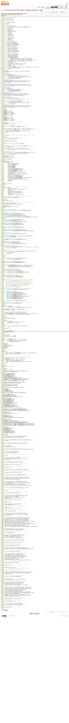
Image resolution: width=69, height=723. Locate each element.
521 (2, 547)
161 (2, 181)
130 (2, 150)
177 (2, 198)
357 (2, 380)
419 (2, 444)
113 (2, 133)
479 (2, 505)
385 (2, 410)
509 (2, 535)
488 (2, 514)
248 (2, 270)
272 (2, 294)
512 (2, 538)
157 (2, 177)
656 (2, 682)
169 (2, 189)
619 (2, 645)
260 (2, 282)
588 (2, 614)
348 (2, 371)
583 (2, 609)
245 (2, 267)
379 (2, 403)
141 (2, 161)
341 (2, 364)
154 (2, 174)
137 (2, 157)
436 (2, 461)
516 (2, 542)
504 (2, 530)
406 (2, 431)
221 (2, 243)
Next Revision (58, 8)
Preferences (66, 5)
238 (2, 260)
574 (2, 600)
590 (2, 616)
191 (2, 213)
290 (2, 312)
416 (2, 441)
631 (2, 657)
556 (2, 582)
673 (2, 700)
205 (2, 227)
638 (2, 664)
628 (2, 654)
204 (2, 226)
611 (2, 637)
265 (2, 287)
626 (2, 652)
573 (2, 599)
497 (2, 523)
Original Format (36, 719)
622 (2, 648)
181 (2, 202)
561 (2, 587)
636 (2, 662)
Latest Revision (52, 8)
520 (2, 546)
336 (2, 359)
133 (2, 153)
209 (2, 231)
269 (2, 291)
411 (2, 436)
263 (2, 285)
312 (2, 335)
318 (2, 341)
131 (2, 151)
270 (2, 292)
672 (2, 699)
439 (2, 464)
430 (2, 455)
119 (2, 139)
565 (2, 591)
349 (2, 372)
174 (2, 195)
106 (2, 126)
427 (2, 452)
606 (2, 632)
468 (2, 494)
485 (2, 511)
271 (2, 293)
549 (2, 575)
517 (2, 543)
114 (2, 134)
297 (14, 13)
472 (2, 498)
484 (2, 510)
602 (2, 628)
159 (2, 179)
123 (2, 143)
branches (7, 10)
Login (54, 5)
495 (2, 521)
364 (2, 387)
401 (2, 426)
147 (2, 167)
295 (2, 317)
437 (2, 462)
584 (2, 610)
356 (2, 379)
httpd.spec (35, 10)
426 (2, 451)
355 (2, 378)
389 (2, 414)
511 (2, 537)
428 (2, 453)
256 (2, 278)
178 (2, 199)
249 (2, 271)
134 (2, 154)
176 (2, 197)
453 (2, 479)
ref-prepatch (28, 10)
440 (2, 465)
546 (2, 572)
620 (2, 646)
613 (2, 639)
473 (2, 499)
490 (2, 516)
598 (2, 624)
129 (2, 149)
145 (2, 165)
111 (2, 131)
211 (2, 233)
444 (2, 469)
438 (2, 463)
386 (2, 411)
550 (2, 576)
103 (2, 123)
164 (2, 184)
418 (2, 443)
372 (2, 396)
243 (2, 265)
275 (2, 297)
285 (2, 307)
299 (2, 321)
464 (2, 490)
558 (2, 584)
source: (3, 10)
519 (2, 545)
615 (2, 641)
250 (2, 272)
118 (2, 138)
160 (2, 180)
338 (2, 361)
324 (2, 347)
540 (2, 566)
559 (2, 585)
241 (2, 263)
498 (2, 524)
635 (2, 661)
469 (2, 495)
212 (2, 234)
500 (2, 526)
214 (2, 236)
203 (2, 225)
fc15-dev (13, 10)
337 (2, 360)
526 (2, 552)
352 (2, 375)
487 (2, 513)
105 (2, 125)
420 (2, 445)
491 (2, 517)
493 (2, 519)
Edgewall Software (12, 721)
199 (2, 221)
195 (2, 217)
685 (2, 712)
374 (2, 398)
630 (2, 656)
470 (2, 496)
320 (2, 343)
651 (2, 677)
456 (2, 482)
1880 (41, 10)
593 (2, 619)
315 (2, 338)
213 (2, 235)
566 (2, 592)
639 (2, 665)
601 (2, 627)
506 (2, 532)
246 (2, 268)
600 (2, 626)
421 (2, 446)
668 (2, 695)
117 (2, 137)
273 (2, 295)
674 (2, 701)
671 (2, 698)
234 (2, 256)
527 (2, 553)
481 (2, 507)
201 (2, 223)
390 (2, 415)
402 (2, 427)
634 (2, 660)
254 (2, 276)
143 (2, 163)
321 (2, 344)
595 (2, 621)
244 (2, 266)
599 (2, 625)
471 (2, 497)
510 (2, 536)
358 (2, 381)
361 (2, 384)
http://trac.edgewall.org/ (65, 721)
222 (2, 244)
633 (2, 659)
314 (2, 337)
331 (2, 354)
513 (2, 539)
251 (2, 273)
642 (2, 668)
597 (2, 623)
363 (2, 386)
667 (2, 694)
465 (2, 491)
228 (2, 250)
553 (2, 579)
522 (2, 548)
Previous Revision (46, 8)
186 (2, 207)
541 (2, 567)
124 (2, 144)
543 (2, 569)
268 (2, 290)
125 (2, 145)
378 (2, 402)
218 (2, 240)
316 (2, 339)
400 (2, 425)
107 (2, 127)
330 (2, 353)
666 (2, 693)
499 (2, 525)
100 (2, 120)
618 (2, 644)
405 (2, 430)
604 (2, 630)
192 (2, 214)
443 (2, 468)
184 (2, 205)
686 (2, 713)
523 (2, 549)
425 (2, 450)
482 (2, 508)
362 (2, 385)
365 (2, 388)
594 (2, 620)
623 (2, 649)
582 (2, 608)
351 (2, 374)
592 (2, 618)
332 (2, 355)
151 (2, 171)
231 (2, 253)
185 (2, 206)
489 (2, 515)
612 (2, 638)
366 (2, 390)
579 (2, 605)
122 (2, 142)
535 (2, 561)
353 (2, 376)
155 (2, 175)
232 (2, 254)
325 (2, 348)
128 (2, 148)
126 (2, 146)
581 (2, 607)
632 (2, 658)
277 (2, 299)
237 (2, 259)
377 (2, 401)
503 (2, 529)
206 (2, 228)
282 (2, 304)
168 (2, 188)
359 (2, 382)
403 (2, 428)
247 (2, 269)
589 (2, 615)
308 (2, 331)
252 (2, 274)
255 (2, 277)
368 (2, 392)
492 (2, 518)
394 (2, 419)
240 (2, 262)
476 (2, 502)
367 (2, 391)
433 (2, 458)
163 (2, 183)
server (18, 10)
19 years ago (26, 13)
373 (2, 397)
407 (2, 432)
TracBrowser (52, 717)
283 (2, 305)
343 (2, 366)
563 (2, 589)
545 (2, 571)
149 (2, 169)
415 (2, 440)
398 (2, 423)
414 (2, 439)
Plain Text (31, 719)
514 (2, 540)
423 (2, 448)
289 (2, 311)
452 (2, 478)
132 (2, 152)
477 (2, 503)
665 (2, 692)
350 (2, 373)
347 (2, 370)
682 (2, 709)
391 (2, 416)
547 (2, 573)
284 (2, 306)
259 (2, 281)
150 (2, 170)
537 (2, 563)
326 (2, 349)
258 (2, 280)
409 (2, 434)
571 (2, 597)
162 (2, 182)
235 (2, 257)
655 (2, 681)
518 (2, 544)
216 (2, 238)
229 (2, 251)
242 (2, 264)
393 (2, 418)
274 (2, 296)
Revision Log (66, 8)
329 (2, 352)
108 (2, 128)
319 (2, 342)
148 (2, 168)
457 (2, 483)
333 (2, 356)
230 (2, 252)
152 (2, 172)
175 (2, 196)
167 (2, 187)
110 (2, 130)
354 (2, 377)
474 (2, 500)
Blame (62, 8)
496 (2, 522)
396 (2, 421)
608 (2, 634)
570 (2, 596)
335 (2, 358)
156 (2, 176)
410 (2, 435)
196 (2, 218)
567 (2, 593)
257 (2, 279)
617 (2, 643)
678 (2, 705)
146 (2, 166)
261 (2, 283)
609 (2, 635)
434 (2, 459)
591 (2, 617)
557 (2, 583)
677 (2, 704)
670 (2, 697)
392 (2, 417)
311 (2, 334)
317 (2, 340)
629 (2, 655)
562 (2, 588)
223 (2, 245)
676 (2, 703)
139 (2, 159)
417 (2, 442)
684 (2, 711)
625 (2, 651)
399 (2, 424)
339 (2, 362)
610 (2, 636)
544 (2, 570)
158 (2, 178)
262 (2, 284)
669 (2, 696)
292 (2, 314)
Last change (3, 13)
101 (2, 121)
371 (2, 395)
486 (2, 512)
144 (2, 164)
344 (2, 367)
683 (2, 710)
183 (2, 204)
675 (2, 702)
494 (2, 520)
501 (2, 527)
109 (2, 129)
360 (2, 383)
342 (2, 365)
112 (2, 132)
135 (2, 155)
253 (2, 275)
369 (2, 393)
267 (2, 289)
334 (2, 357)
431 (2, 456)
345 (2, 368)
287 (2, 309)
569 (2, 595)
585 (2, 611)
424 (2, 449)
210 (2, 232)
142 (2, 162)
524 (2, 550)
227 (2, 249)
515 (2, 541)
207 (2, 229)
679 (2, 706)
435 (2, 460)
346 (2, 369)
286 (2, 308)
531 (2, 557)
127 (2, 147)
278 (2, 300)
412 (2, 437)
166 (2, 186)
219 (2, 241)
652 (2, 678)
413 (2, 438)
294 (2, 316)
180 (2, 201)
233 (2, 255)
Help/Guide (57, 5)
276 (2, 298)
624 (2, 650)
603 (2, 629)
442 (2, 467)
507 (2, 533)
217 (2, 239)
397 (2, 422)
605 (2, 631)
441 (2, 466)
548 (2, 574)
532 (2, 558)
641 (2, 667)
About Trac (61, 5)
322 (2, 345)
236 (2, 258)
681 (2, 708)
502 (2, 528)
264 (2, 286)
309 (2, 332)
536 (2, 562)
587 (2, 613)
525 (2, 551)
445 (2, 470)
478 (2, 504)
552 (2, 578)
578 (2, 604)
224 (2, 246)
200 (2, 222)
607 (2, 633)
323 (2, 346)
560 (2, 586)
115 (2, 135)
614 (2, 640)
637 (2, 663)
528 (2, 554)
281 (2, 303)
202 (2, 224)
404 (2, 429)
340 (2, 363)
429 (2, 454)
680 (2, 707)
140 (2, 160)
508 (2, 534)
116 (2, 136)
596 (2, 622)
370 (2, 394)
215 (2, 237)
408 (2, 433)
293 (2, 315)
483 (2, 509)
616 (2, 642)
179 (2, 200)
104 (2, 124)
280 (2, 302)
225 (2, 247)
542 (2, 568)
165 (2, 185)
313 (2, 336)
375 (2, 399)
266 (2, 288)
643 (2, 669)
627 (2, 653)
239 (2, 261)
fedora (22, 10)
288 (2, 310)
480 (2, 506)
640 (2, 666)
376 (2, 400)
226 (2, 248)
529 (2, 555)
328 (2, 351)
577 (2, 603)
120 (2, 140)
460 (2, 486)
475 (2, 501)
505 (2, 531)
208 (2, 230)
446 (2, 471)
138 (2, 158)
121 (2, 141)
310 (2, 333)
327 (2, 350)
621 (2, 647)
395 (2, 420)
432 (2, 457)
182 (2, 203)
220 (2, 242)
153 (2, 173)
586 (2, 612)
